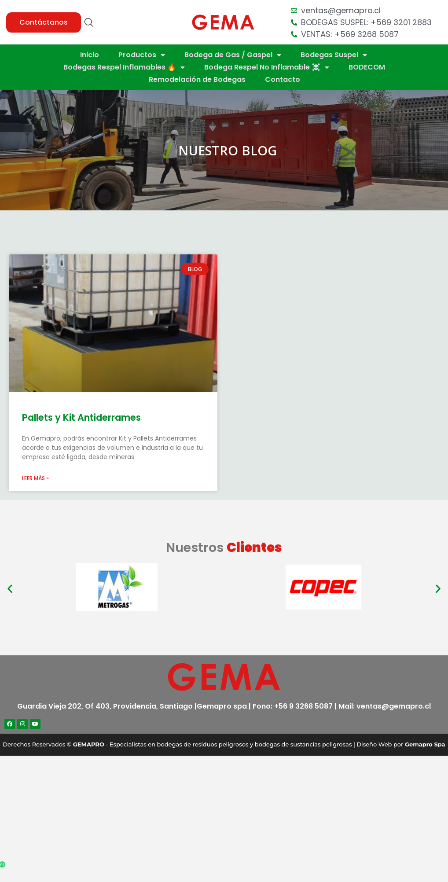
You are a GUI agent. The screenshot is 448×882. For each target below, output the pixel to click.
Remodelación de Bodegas (197, 79)
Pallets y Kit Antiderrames (81, 417)
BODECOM (367, 67)
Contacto (282, 79)
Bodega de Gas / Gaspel (232, 55)
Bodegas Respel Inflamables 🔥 (124, 67)
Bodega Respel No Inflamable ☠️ (266, 67)
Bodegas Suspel (334, 55)
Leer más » (35, 478)
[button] (43, 22)
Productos (141, 55)
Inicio (89, 55)
